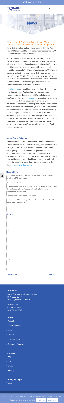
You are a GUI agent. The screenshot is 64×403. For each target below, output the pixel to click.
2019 (8, 238)
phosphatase (28, 98)
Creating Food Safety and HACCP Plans (21, 196)
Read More (41, 400)
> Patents (10, 335)
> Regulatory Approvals (15, 344)
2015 (8, 255)
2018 (8, 242)
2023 (8, 221)
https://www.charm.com (22, 165)
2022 (8, 226)
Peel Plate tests (12, 89)
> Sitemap (10, 370)
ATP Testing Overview (15, 182)
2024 (8, 217)
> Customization (13, 339)
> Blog (8, 356)
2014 (8, 259)
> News (9, 361)
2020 (8, 234)
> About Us (10, 321)
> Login (9, 383)
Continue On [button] (52, 400)
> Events (9, 366)
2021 (8, 230)
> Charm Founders (13, 325)
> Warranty (10, 330)
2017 (8, 247)
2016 (8, 251)
